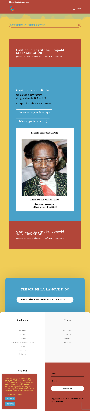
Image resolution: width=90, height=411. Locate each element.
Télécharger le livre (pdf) (33, 121)
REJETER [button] (10, 404)
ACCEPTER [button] (10, 398)
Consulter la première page (34, 112)
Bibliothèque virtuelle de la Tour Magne (44, 300)
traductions (37, 56)
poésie (19, 56)
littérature (49, 56)
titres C (27, 56)
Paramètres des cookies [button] (14, 394)
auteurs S (59, 56)
